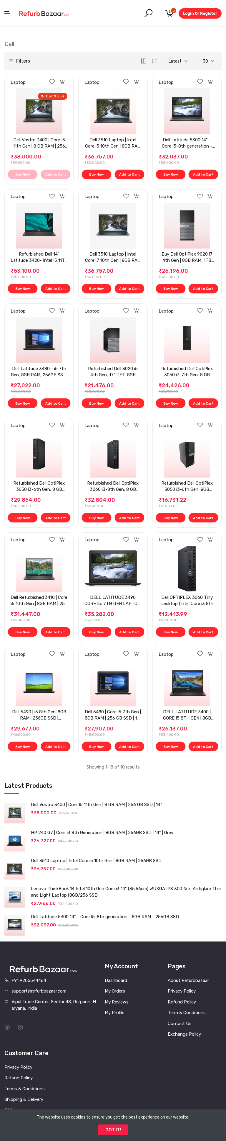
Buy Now (22, 174)
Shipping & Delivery (23, 1099)
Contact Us (180, 1023)
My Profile (114, 1012)
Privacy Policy (182, 991)
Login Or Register (200, 13)
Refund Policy (182, 1002)
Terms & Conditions (24, 1088)
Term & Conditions (187, 1012)
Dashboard (116, 980)
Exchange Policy (184, 1034)
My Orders (115, 991)
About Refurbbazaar (188, 980)
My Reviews (117, 1002)
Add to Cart (55, 174)
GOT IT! (113, 1129)
